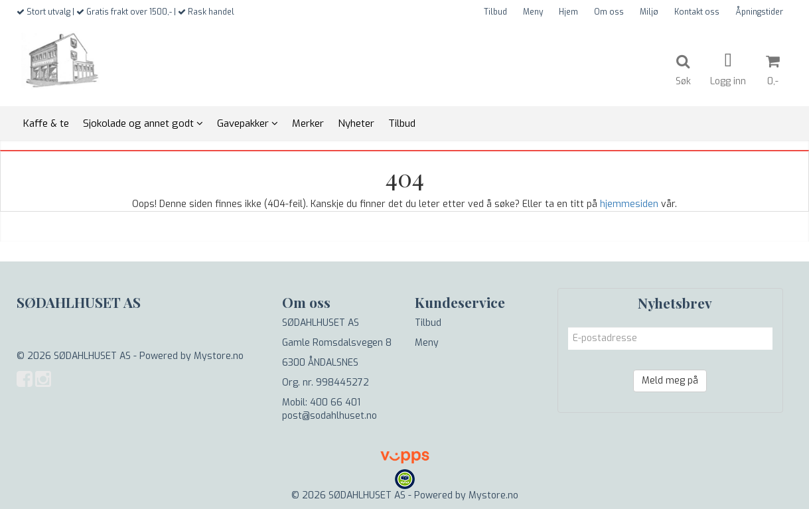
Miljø (649, 12)
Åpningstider (759, 12)
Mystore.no (219, 356)
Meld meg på (670, 380)
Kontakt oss (696, 12)
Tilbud (495, 12)
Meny (533, 12)
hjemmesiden (629, 204)
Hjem (568, 12)
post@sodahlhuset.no (329, 415)
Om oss (609, 12)
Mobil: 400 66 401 (321, 402)
